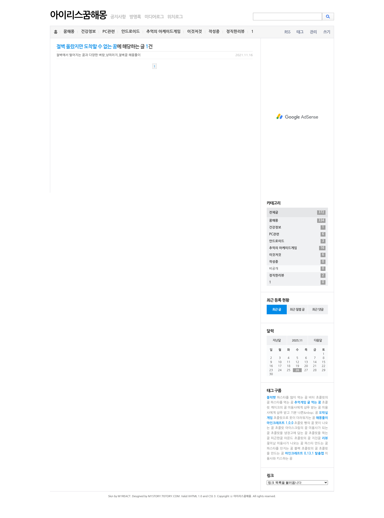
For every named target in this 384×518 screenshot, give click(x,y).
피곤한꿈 (277, 438)
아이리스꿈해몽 (78, 15)
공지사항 (118, 17)
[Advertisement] (297, 116)
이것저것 (194, 31)
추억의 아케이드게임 (163, 31)
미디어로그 (154, 17)
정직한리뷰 (235, 31)
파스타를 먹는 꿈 (282, 402)
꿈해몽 (68, 31)
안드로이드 (130, 31)
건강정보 (88, 31)
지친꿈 (316, 438)
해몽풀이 (322, 417)
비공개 (297, 268)
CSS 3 (212, 496)
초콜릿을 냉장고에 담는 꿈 (289, 433)
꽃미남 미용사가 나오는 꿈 (285, 443)
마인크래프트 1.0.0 (280, 423)
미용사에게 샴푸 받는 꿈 (304, 407)
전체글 (297, 212)
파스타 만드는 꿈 (316, 443)
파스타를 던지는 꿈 (280, 448)
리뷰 (325, 438)
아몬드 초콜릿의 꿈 (297, 438)
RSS (287, 32)
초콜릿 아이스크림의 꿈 (291, 428)
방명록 (135, 17)
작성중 (214, 31)
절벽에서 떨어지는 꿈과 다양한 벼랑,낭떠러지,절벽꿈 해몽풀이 (98, 55)
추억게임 (300, 402)
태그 (299, 32)
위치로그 (175, 17)
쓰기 (326, 32)
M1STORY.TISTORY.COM (164, 496)
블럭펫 (271, 397)
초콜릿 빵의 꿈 (304, 423)
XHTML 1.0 (195, 496)
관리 (313, 32)
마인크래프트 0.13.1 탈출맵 (304, 453)
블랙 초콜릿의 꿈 (306, 448)
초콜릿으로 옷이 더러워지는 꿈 (294, 417)
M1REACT (124, 496)
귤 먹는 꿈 (314, 402)
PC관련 (108, 31)
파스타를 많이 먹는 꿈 (292, 397)
